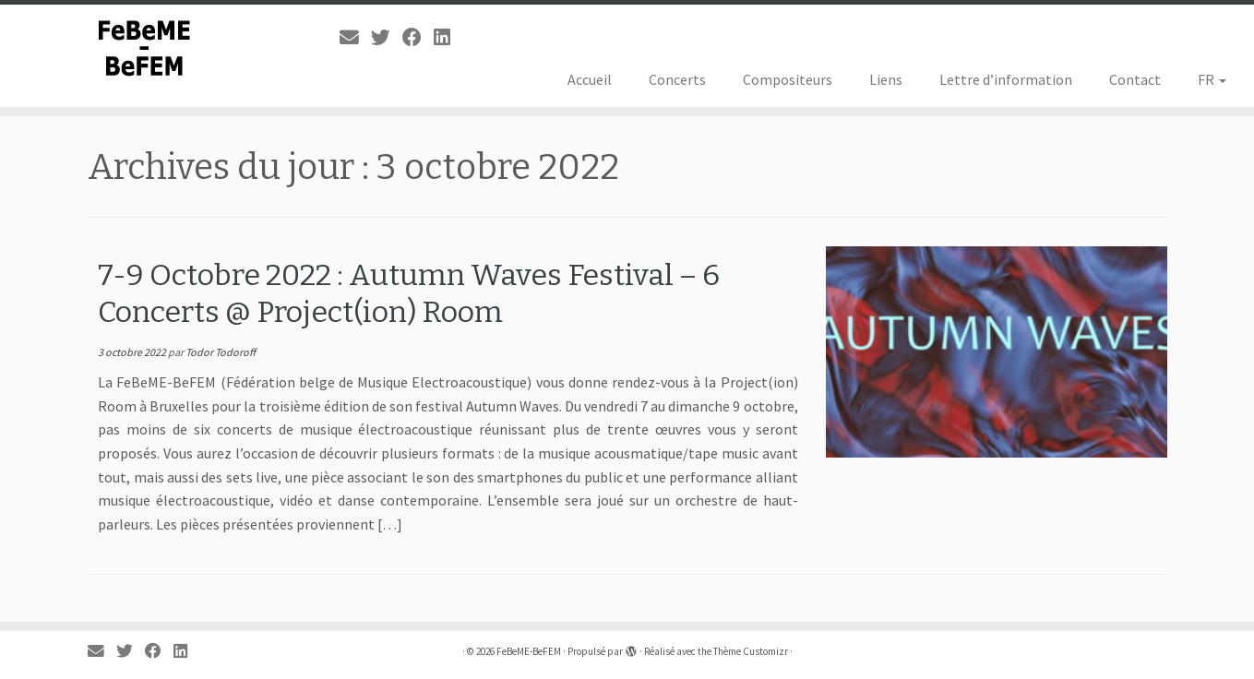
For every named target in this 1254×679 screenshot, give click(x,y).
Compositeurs (787, 79)
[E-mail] (355, 38)
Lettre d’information (1005, 79)
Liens (885, 79)
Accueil (589, 79)
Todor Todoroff (220, 352)
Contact (1135, 79)
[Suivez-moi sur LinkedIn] (448, 38)
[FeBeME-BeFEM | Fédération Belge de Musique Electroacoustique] (145, 48)
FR (1212, 79)
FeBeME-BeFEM (528, 651)
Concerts (677, 79)
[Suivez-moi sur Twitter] (386, 38)
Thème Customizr (750, 651)
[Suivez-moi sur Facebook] (418, 38)
